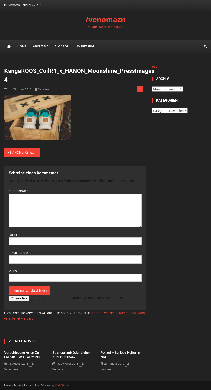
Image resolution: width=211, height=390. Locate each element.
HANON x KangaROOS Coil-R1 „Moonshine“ (25, 152)
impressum (85, 46)
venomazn (45, 89)
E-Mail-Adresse (21, 253)
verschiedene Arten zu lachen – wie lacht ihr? (22, 355)
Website (14, 271)
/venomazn (106, 19)
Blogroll (62, 46)
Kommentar (19, 191)
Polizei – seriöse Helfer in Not (120, 355)
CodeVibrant (63, 385)
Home (21, 46)
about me (40, 46)
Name (14, 234)
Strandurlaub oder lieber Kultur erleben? (71, 355)
